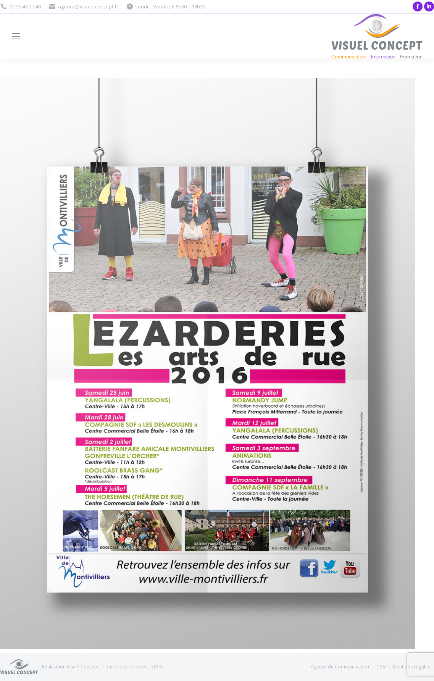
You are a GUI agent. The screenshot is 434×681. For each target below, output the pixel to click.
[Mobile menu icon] (16, 36)
